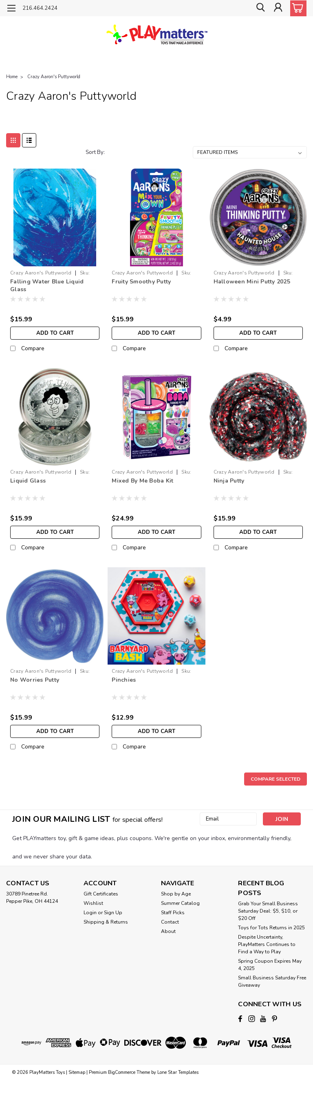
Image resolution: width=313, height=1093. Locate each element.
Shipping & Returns (106, 922)
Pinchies (124, 680)
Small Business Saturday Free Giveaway (272, 981)
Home (12, 77)
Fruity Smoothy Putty (141, 281)
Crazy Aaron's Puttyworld (53, 77)
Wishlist (93, 903)
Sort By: (95, 152)
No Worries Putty (34, 680)
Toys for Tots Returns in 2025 (271, 927)
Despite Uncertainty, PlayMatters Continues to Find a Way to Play (266, 944)
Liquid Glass (28, 481)
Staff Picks (173, 912)
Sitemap (76, 1072)
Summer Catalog (180, 903)
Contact (170, 922)
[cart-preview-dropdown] (296, 8)
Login (90, 912)
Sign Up (113, 912)
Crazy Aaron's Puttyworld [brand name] (40, 273)
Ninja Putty (229, 481)
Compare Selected (275, 779)
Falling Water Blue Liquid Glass (47, 285)
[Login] (278, 8)
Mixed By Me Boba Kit (142, 481)
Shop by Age (176, 894)
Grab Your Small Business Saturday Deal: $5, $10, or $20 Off (268, 911)
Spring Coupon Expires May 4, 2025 (270, 965)
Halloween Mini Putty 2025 (252, 281)
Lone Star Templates (177, 1072)
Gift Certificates (101, 894)
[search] (259, 8)
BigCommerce (121, 1072)
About (168, 931)
